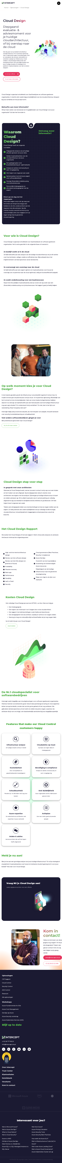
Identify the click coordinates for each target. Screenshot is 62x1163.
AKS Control (6, 990)
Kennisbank (7, 1078)
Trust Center (7, 1071)
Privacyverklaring (47, 1159)
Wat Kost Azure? (37, 1127)
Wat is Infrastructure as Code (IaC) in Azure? (44, 1143)
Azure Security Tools (38, 1132)
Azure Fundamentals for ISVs (11, 1005)
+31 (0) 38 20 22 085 (51, 963)
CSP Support (6, 979)
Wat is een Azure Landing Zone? (42, 1146)
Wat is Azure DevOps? (9, 1129)
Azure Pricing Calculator (39, 1129)
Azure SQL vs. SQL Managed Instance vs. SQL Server (15, 1148)
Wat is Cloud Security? (9, 1135)
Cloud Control (6, 983)
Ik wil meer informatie (11, 79)
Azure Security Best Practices (41, 1135)
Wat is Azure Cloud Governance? (42, 1149)
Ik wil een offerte (11, 74)
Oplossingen (14, 7)
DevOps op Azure (8, 1013)
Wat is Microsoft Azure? (10, 1127)
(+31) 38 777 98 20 (8, 1041)
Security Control (7, 986)
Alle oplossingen (7, 997)
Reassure (5, 993)
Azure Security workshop (10, 1016)
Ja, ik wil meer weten (10, 425)
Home (6, 7)
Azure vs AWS (6, 1138)
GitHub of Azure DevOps (10, 1141)
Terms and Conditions (34, 1159)
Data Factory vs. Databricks (11, 1144)
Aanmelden (11, 626)
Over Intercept (8, 1067)
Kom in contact (8, 1085)
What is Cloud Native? (9, 1132)
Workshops (7, 1002)
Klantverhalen (8, 1074)
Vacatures (6, 1082)
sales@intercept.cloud (52, 957)
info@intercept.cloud (9, 1044)
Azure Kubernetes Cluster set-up (42, 1152)
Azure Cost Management (10, 1009)
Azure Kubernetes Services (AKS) (12, 1020)
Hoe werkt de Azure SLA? (40, 1138)
